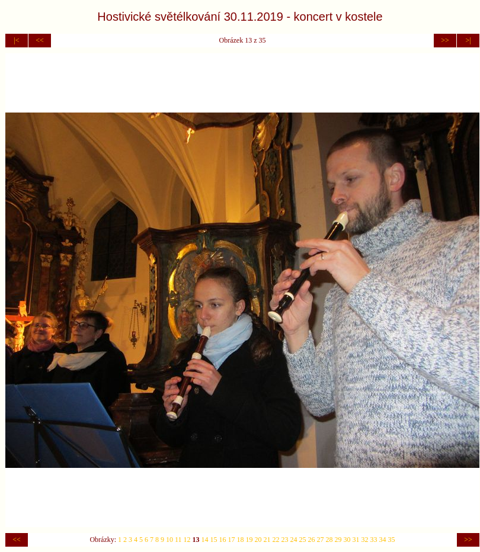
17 (231, 539)
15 (213, 539)
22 (276, 539)
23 (285, 539)
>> (445, 40)
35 (391, 539)
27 (320, 539)
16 (222, 539)
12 (187, 539)
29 (338, 539)
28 (329, 539)
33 (373, 539)
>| (468, 40)
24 (293, 539)
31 (356, 539)
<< (40, 40)
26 (311, 539)
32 (365, 539)
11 (178, 539)
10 (169, 539)
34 (382, 539)
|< (16, 40)
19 (249, 539)
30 (347, 539)
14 (205, 539)
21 (267, 539)
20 (258, 539)
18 (240, 539)
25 (302, 539)
